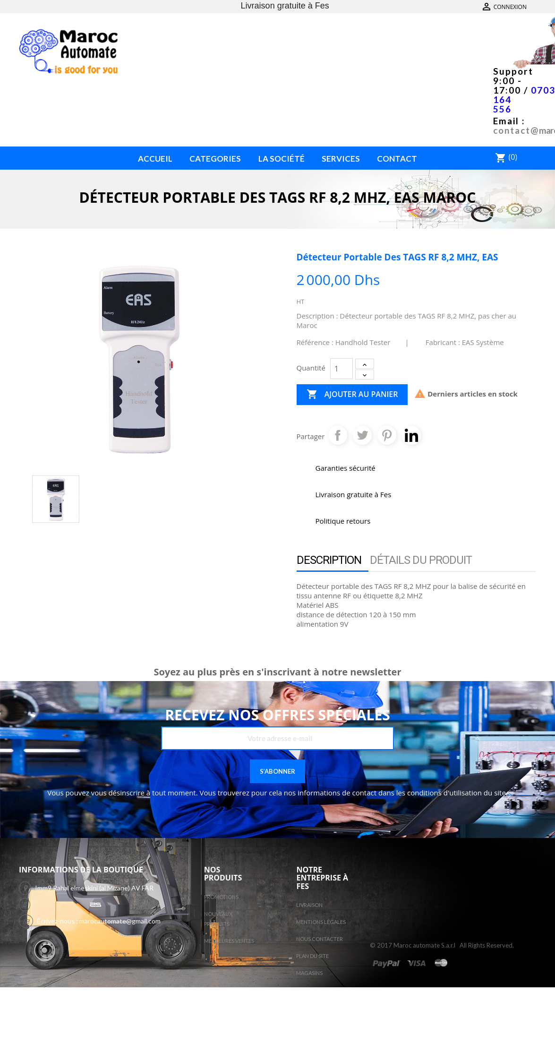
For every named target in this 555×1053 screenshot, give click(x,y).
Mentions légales (321, 922)
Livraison (309, 905)
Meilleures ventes (229, 941)
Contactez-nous (508, 6)
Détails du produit (421, 560)
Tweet (362, 435)
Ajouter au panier (352, 394)
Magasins (309, 973)
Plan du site (312, 956)
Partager (337, 435)
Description (329, 560)
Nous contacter (319, 939)
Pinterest (386, 435)
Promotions (221, 897)
